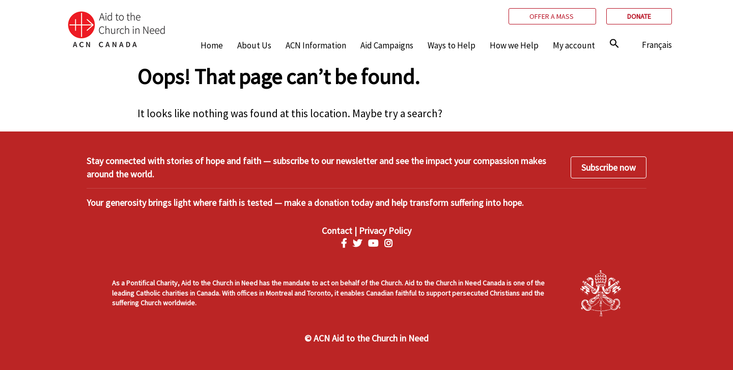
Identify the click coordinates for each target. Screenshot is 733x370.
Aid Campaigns (386, 45)
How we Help (514, 45)
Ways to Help (451, 45)
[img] (614, 43)
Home (212, 45)
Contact (337, 230)
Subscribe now (608, 167)
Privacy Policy (385, 230)
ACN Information (316, 45)
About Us (254, 45)
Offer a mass (552, 16)
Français (657, 44)
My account (574, 45)
